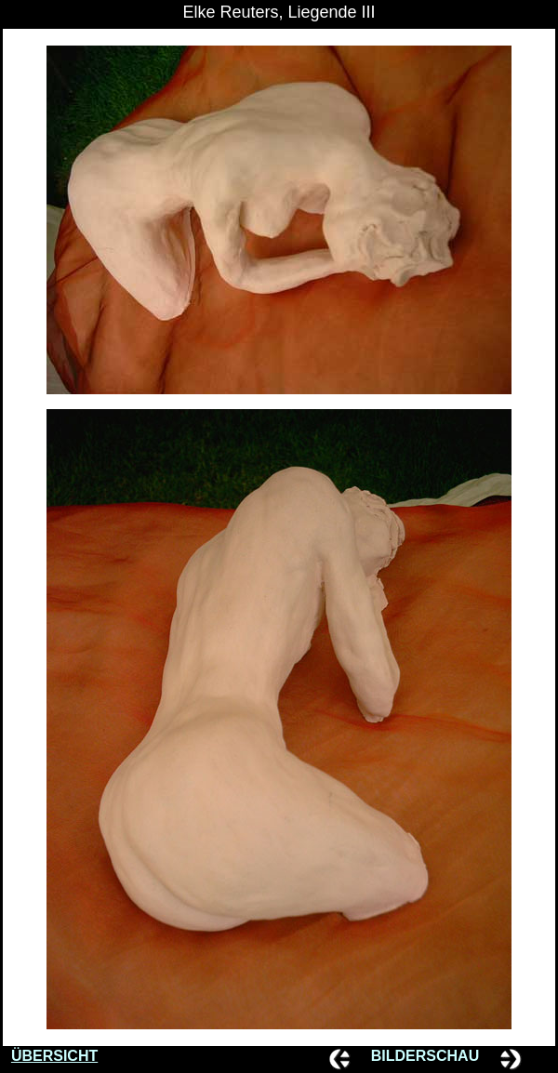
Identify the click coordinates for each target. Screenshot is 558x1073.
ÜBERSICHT (54, 1056)
